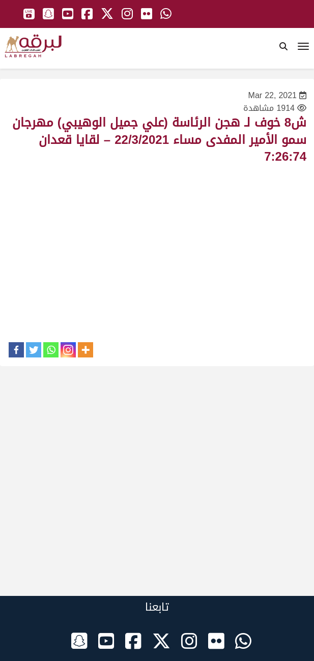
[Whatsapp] (51, 349)
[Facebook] (16, 349)
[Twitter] (33, 349)
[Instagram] (68, 349)
